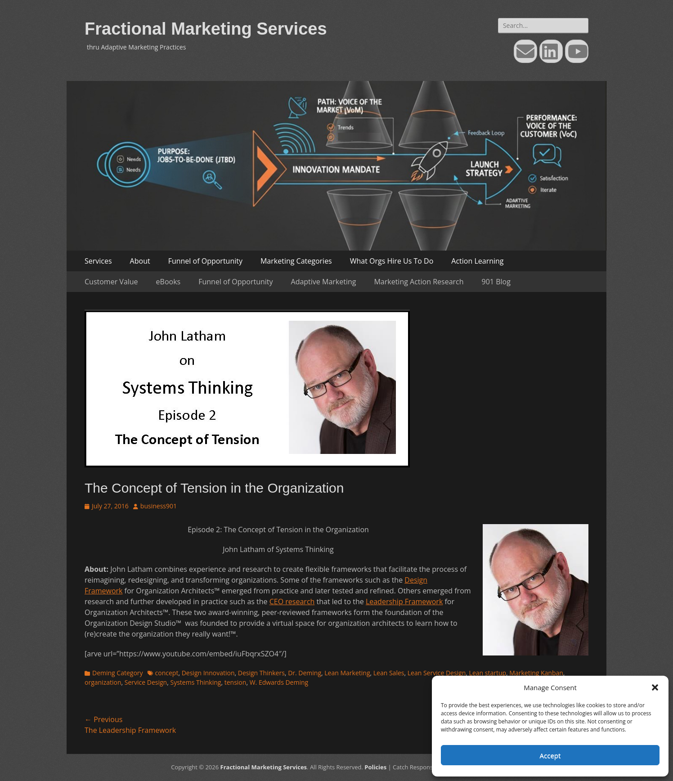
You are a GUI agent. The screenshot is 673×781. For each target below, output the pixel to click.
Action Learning (477, 261)
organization (103, 682)
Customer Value (111, 282)
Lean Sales (388, 673)
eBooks (168, 282)
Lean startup (487, 673)
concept (167, 673)
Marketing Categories (296, 261)
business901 (158, 506)
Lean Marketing (347, 673)
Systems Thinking (195, 682)
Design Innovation (208, 673)
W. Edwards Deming (279, 682)
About (140, 261)
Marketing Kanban (536, 673)
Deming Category (117, 673)
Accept (550, 755)
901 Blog (496, 282)
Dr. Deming (304, 673)
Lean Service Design (437, 673)
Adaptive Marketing (323, 282)
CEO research (292, 601)
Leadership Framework (404, 601)
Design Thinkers (261, 673)
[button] (655, 687)
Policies (375, 767)
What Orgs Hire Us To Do (392, 261)
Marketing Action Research (418, 282)
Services (98, 261)
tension (235, 682)
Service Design (146, 682)
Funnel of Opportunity (205, 261)
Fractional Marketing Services (206, 28)
